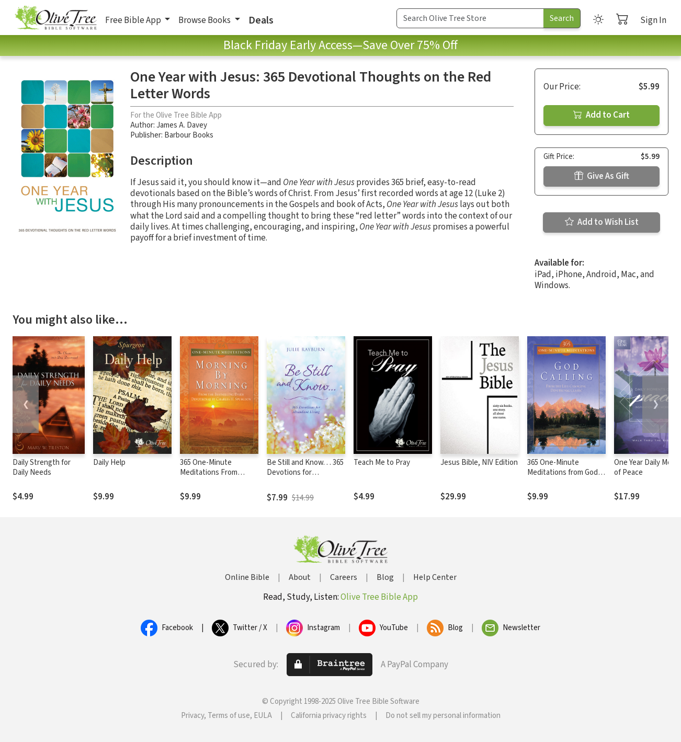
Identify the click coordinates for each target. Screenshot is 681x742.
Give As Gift (601, 176)
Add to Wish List (602, 222)
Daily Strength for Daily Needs (42, 467)
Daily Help (109, 462)
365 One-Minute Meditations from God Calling (562, 472)
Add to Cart (601, 115)
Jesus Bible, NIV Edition (479, 462)
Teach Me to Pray (382, 462)
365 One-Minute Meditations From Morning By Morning (212, 472)
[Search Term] (470, 18)
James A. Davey (181, 125)
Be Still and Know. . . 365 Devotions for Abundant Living (305, 472)
